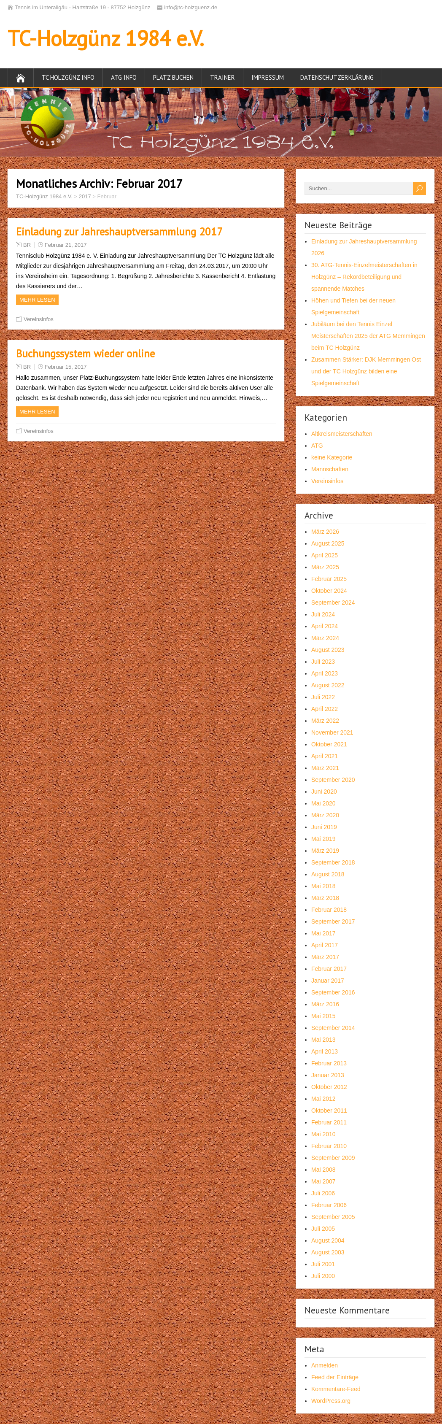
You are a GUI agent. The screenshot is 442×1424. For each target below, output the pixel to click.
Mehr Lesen (37, 300)
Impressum (267, 77)
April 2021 (324, 756)
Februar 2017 (329, 968)
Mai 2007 (323, 1181)
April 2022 (324, 708)
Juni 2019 (324, 827)
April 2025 (324, 555)
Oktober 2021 (329, 744)
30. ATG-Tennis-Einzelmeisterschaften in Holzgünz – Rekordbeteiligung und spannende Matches (364, 277)
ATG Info (124, 77)
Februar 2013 (329, 1063)
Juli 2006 (323, 1193)
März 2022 (325, 720)
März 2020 (325, 815)
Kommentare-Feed (336, 1389)
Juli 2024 (323, 614)
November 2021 (332, 732)
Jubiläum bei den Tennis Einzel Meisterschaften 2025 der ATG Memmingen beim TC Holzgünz (368, 336)
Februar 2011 (329, 1122)
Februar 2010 (329, 1146)
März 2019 (325, 850)
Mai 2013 (323, 1039)
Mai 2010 (323, 1134)
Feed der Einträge (334, 1377)
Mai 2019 (323, 838)
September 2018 (333, 862)
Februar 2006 (329, 1205)
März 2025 (325, 567)
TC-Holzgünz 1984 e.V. (106, 38)
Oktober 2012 (329, 1087)
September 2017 (333, 921)
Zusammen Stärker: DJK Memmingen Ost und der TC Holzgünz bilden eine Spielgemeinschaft (366, 371)
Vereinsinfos (39, 319)
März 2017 (325, 957)
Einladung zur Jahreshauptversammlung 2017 (119, 231)
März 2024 (325, 638)
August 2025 (328, 543)
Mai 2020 (323, 803)
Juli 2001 (323, 1264)
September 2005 (333, 1216)
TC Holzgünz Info (68, 77)
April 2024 (324, 626)
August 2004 (328, 1240)
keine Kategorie (331, 457)
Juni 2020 (324, 791)
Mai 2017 (323, 933)
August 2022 (328, 685)
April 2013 (324, 1051)
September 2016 (333, 992)
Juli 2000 (323, 1276)
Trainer (222, 77)
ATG (317, 445)
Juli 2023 (323, 661)
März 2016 (325, 1004)
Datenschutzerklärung (337, 77)
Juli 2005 (323, 1228)
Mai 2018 (323, 886)
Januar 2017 (327, 980)
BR (27, 245)
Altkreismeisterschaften (341, 433)
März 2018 (325, 897)
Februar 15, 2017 (66, 367)
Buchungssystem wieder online (85, 353)
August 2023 (328, 649)
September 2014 (333, 1027)
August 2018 (328, 874)
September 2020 (333, 779)
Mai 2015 (323, 1016)
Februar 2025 (329, 579)
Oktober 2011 (329, 1110)
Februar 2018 (329, 909)
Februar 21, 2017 (66, 245)
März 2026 (325, 531)
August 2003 (328, 1252)
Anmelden (324, 1365)
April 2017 (324, 945)
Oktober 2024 (329, 590)
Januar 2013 (327, 1075)
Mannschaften (329, 469)
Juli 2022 (323, 697)
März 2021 (325, 768)
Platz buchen (173, 77)
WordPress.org (330, 1400)
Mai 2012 (323, 1098)
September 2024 (333, 602)
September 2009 (333, 1157)
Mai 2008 (323, 1169)
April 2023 (324, 673)
